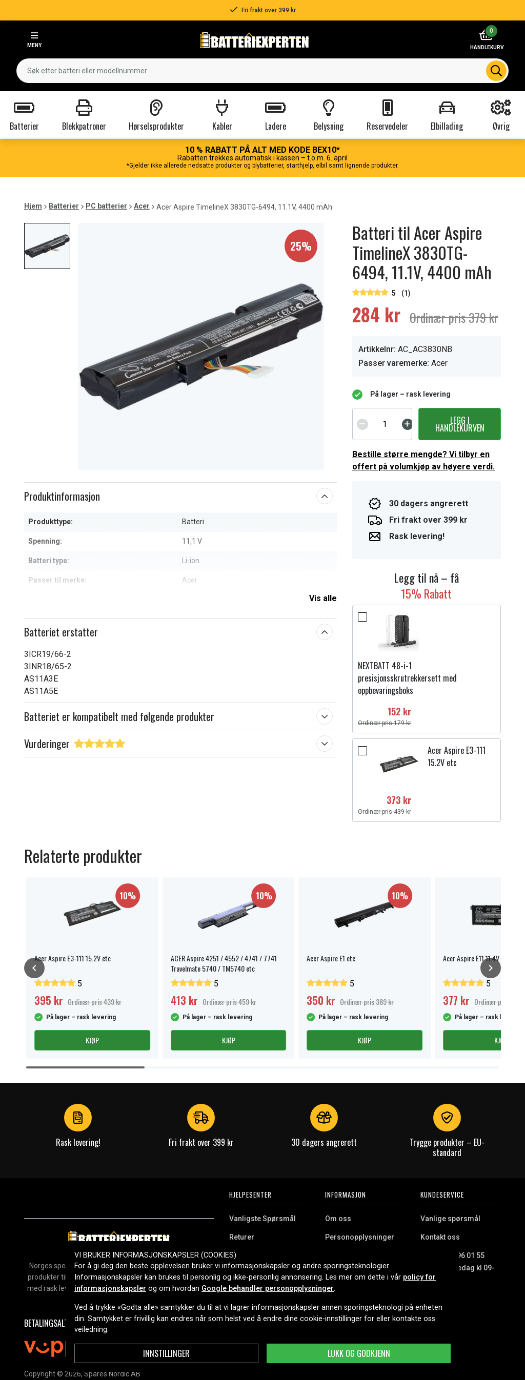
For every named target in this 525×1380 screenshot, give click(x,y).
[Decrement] (362, 423)
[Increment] (407, 423)
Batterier (64, 206)
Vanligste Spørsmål (262, 1218)
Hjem (33, 206)
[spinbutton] (385, 423)
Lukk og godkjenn (359, 1353)
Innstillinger (166, 1353)
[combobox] (262, 70)
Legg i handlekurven (459, 424)
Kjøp (92, 1040)
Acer (142, 206)
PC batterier (106, 206)
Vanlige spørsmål (450, 1218)
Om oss (338, 1218)
